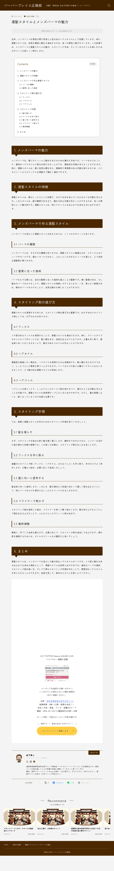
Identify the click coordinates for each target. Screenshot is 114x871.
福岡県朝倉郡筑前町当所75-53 (59, 701)
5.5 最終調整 (24, 126)
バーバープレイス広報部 (23, 5)
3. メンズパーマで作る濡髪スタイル (33, 80)
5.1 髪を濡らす (25, 113)
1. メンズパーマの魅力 (27, 70)
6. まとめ (21, 131)
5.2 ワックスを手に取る (29, 116)
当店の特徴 (29, 16)
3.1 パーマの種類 (26, 84)
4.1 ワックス (24, 97)
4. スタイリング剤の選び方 (29, 93)
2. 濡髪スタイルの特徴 (27, 75)
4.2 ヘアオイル (25, 100)
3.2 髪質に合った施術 (28, 88)
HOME (6, 845)
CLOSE (92, 64)
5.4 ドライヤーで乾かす (29, 123)
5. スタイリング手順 (26, 109)
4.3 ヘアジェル (25, 104)
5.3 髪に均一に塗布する (29, 120)
